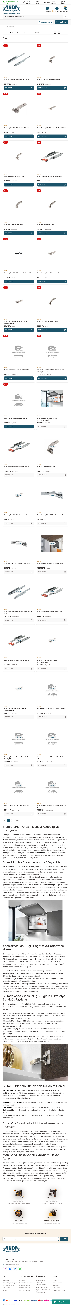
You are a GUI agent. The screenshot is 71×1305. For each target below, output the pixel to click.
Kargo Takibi (56, 1288)
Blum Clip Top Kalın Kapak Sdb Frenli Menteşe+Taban (15, 709)
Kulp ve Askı (22, 1280)
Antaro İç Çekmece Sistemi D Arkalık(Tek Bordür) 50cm (16, 758)
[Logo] (11, 9)
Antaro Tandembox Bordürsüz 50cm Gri (16, 370)
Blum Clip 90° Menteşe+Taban (46, 466)
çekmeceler (42, 852)
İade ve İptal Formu (8, 1285)
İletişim (5, 1290)
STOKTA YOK (52, 427)
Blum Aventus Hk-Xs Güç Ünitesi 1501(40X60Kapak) (47, 419)
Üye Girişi (55, 1280)
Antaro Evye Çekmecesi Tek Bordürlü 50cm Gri (51, 708)
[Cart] (65, 9)
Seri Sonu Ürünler (24, 1290)
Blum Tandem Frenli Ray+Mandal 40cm (49, 176)
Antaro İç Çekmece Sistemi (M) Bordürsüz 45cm (50, 758)
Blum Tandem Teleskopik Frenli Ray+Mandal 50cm (18, 613)
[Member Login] (57, 9)
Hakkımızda (6, 1280)
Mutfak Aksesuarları (25, 1288)
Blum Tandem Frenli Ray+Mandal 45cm (16, 466)
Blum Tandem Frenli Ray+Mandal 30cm (16, 660)
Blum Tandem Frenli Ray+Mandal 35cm (49, 612)
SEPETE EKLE (19, 88)
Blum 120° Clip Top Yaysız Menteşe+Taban (17, 563)
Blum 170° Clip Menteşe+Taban (13, 224)
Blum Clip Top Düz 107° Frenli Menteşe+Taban (51, 515)
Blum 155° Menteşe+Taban (45, 224)
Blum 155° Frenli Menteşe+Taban (47, 321)
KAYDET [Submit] (64, 1239)
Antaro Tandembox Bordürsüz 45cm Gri (16, 805)
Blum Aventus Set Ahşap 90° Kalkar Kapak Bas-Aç (52, 806)
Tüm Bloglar (6, 1288)
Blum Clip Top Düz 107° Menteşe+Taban (16, 128)
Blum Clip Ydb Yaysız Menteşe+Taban (15, 418)
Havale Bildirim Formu (59, 1290)
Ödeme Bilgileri (40, 1292)
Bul (65, 16)
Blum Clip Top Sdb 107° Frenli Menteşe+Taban (18, 273)
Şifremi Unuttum (57, 1283)
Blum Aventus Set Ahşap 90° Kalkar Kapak (50, 563)
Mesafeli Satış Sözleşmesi (40, 1281)
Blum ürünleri (8, 1090)
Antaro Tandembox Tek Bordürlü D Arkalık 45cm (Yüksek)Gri (50, 371)
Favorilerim (56, 1285)
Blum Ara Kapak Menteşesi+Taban (14, 176)
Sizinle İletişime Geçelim (10, 1283)
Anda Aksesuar (16, 1163)
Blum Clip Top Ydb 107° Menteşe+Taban (16, 515)
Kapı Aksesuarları (24, 1285)
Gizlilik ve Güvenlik (41, 1285)
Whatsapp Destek (61, 1302)
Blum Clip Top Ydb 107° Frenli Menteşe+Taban (51, 128)
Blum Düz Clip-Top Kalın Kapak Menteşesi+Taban (47, 661)
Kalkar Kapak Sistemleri (12, 1102)
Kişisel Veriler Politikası (43, 1290)
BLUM (12, 27)
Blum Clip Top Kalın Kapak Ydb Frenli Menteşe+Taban (15, 322)
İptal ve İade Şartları (42, 1287)
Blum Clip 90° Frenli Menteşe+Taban (48, 79)
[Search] (35, 17)
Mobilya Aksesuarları (25, 1283)
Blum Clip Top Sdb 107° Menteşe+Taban (49, 273)
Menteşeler (8, 1107)
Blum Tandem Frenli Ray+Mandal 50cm (16, 79)
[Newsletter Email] (31, 1239)
